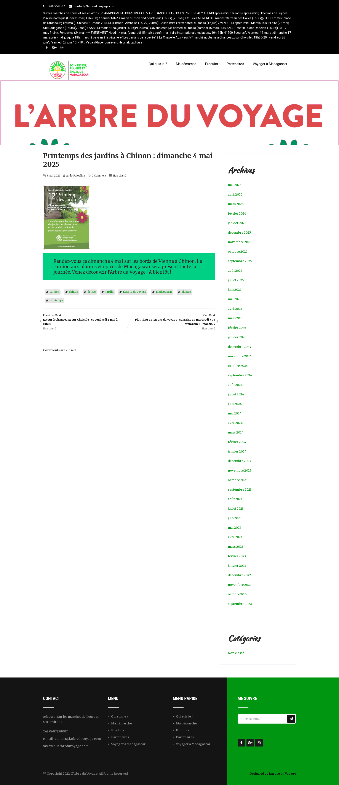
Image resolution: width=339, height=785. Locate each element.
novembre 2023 (239, 470)
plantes (186, 291)
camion (54, 291)
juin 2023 (234, 518)
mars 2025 (235, 318)
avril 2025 (235, 309)
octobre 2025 (238, 252)
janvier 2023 (237, 566)
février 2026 (237, 213)
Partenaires (235, 64)
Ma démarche (186, 64)
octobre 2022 (238, 594)
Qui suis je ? (158, 64)
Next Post (172, 320)
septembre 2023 (240, 489)
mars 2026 (236, 204)
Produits (213, 64)
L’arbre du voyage (134, 291)
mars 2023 (235, 547)
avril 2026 (235, 194)
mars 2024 (236, 432)
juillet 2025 (236, 280)
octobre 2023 (237, 480)
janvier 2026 (237, 223)
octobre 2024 (238, 366)
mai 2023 (234, 528)
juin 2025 (234, 290)
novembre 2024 (240, 356)
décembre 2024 (239, 347)
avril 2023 (235, 537)
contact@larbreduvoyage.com (94, 6)
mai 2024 (234, 413)
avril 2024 (235, 423)
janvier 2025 (237, 337)
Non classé (119, 175)
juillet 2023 (236, 508)
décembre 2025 (239, 232)
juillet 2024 (236, 394)
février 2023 (237, 556)
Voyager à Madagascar (270, 64)
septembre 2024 (240, 375)
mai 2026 (234, 185)
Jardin (109, 291)
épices (92, 291)
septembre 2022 (240, 604)
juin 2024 (235, 404)
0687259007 (56, 6)
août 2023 (235, 499)
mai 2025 (234, 299)
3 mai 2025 (53, 175)
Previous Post (86, 320)
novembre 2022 (239, 585)
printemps (56, 300)
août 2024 (235, 385)
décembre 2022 (239, 575)
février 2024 (237, 442)
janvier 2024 (237, 451)
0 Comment (99, 175)
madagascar (164, 291)
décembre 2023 (239, 461)
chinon (73, 291)
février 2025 (237, 328)
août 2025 (235, 271)
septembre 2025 (240, 261)
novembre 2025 (239, 242)
